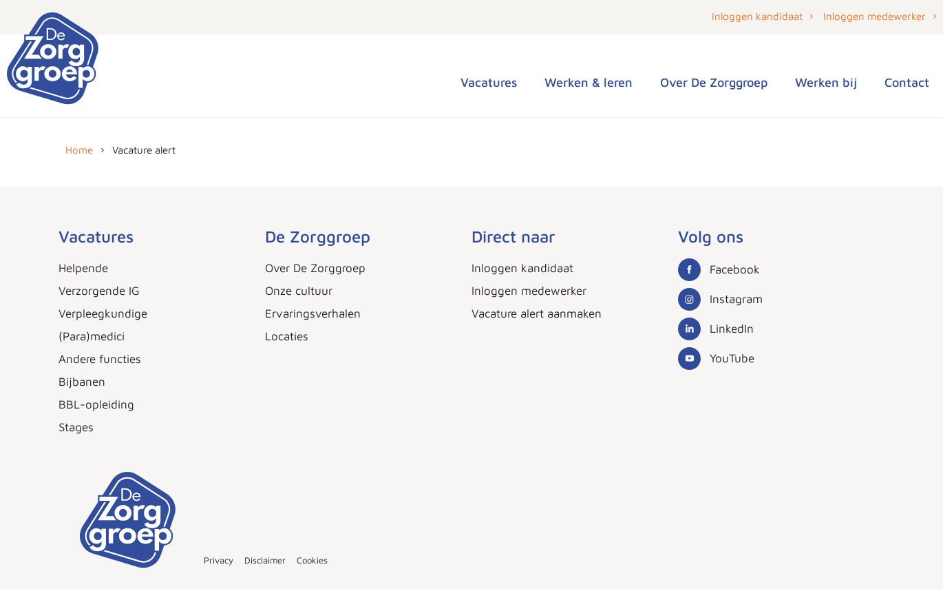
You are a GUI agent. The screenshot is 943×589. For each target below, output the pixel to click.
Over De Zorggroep (713, 82)
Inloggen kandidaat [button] (757, 16)
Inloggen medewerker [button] (874, 16)
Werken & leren (588, 82)
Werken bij (826, 82)
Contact (906, 82)
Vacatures (488, 82)
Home (79, 150)
